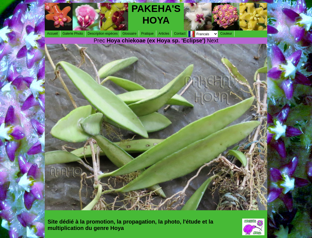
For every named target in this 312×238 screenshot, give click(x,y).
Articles (164, 34)
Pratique (147, 34)
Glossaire (129, 34)
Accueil (52, 34)
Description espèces (103, 34)
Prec (99, 40)
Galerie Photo (73, 34)
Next (212, 40)
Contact (179, 34)
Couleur (226, 34)
